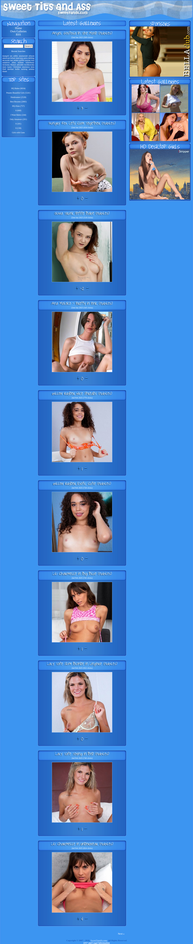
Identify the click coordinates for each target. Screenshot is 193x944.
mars (4, 67)
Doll (4, 69)
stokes (16, 60)
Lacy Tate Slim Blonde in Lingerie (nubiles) (82, 663)
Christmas (17, 67)
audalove (6, 62)
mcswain (6, 60)
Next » (121, 933)
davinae (10, 69)
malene (21, 62)
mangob (5, 56)
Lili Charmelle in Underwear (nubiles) (82, 843)
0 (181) (18, 124)
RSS (18, 34)
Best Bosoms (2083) (18, 102)
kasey (9, 67)
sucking (24, 69)
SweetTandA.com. (99, 940)
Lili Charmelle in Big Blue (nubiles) (82, 573)
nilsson (31, 56)
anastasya (26, 67)
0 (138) (18, 128)
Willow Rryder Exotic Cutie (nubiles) (82, 483)
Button (13, 65)
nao (11, 60)
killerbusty (30, 62)
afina (14, 62)
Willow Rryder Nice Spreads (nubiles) (82, 393)
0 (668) (18, 110)
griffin (21, 60)
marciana (19, 58)
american (6, 58)
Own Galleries (18, 31)
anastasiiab (23, 56)
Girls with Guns (18, 132)
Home (18, 28)
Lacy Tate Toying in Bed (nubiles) (82, 753)
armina (31, 69)
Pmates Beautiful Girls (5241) (18, 93)
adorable (20, 65)
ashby (15, 56)
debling (31, 58)
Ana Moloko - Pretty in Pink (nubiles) (82, 303)
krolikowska (29, 65)
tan (11, 56)
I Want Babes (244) (18, 115)
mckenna (6, 65)
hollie (17, 69)
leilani (12, 58)
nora (32, 67)
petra (26, 58)
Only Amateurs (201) (18, 119)
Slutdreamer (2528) (18, 97)
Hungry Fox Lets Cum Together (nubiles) (82, 123)
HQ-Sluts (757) (18, 106)
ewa (32, 60)
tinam (4, 71)
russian (27, 60)
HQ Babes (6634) (18, 88)
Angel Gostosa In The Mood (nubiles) (82, 32)
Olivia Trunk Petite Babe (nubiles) (82, 213)
